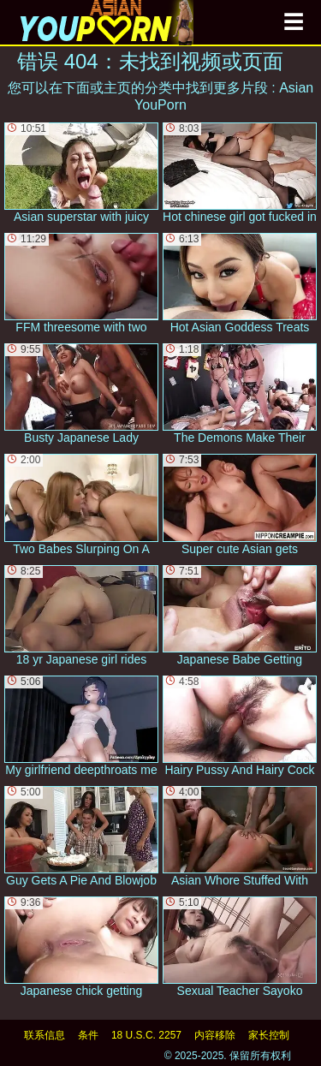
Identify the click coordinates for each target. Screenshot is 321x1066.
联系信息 (44, 1035)
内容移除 (214, 1035)
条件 (88, 1035)
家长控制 (268, 1035)
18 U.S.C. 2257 (146, 1035)
